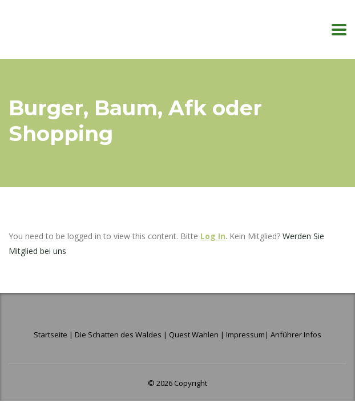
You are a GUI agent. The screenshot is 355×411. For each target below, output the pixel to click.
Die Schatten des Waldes (118, 334)
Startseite (51, 334)
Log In (212, 236)
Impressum (245, 334)
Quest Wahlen (194, 334)
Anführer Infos (296, 334)
